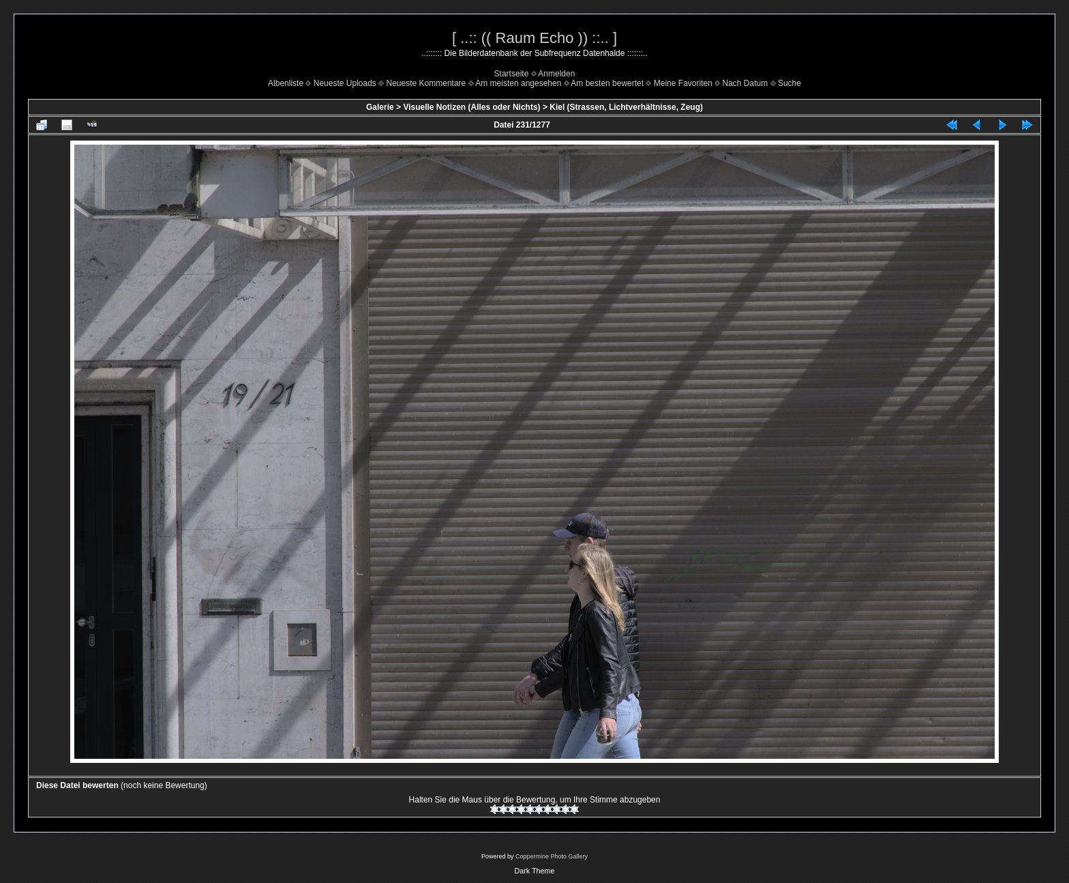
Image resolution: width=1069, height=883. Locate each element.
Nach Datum (745, 83)
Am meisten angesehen (518, 83)
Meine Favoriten (683, 83)
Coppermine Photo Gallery (551, 856)
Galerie (380, 107)
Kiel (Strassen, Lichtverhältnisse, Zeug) (626, 107)
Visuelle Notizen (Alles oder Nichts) (471, 107)
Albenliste (285, 83)
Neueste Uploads (345, 83)
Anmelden (556, 73)
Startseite (511, 73)
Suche (789, 83)
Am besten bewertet (607, 83)
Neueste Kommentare (426, 83)
